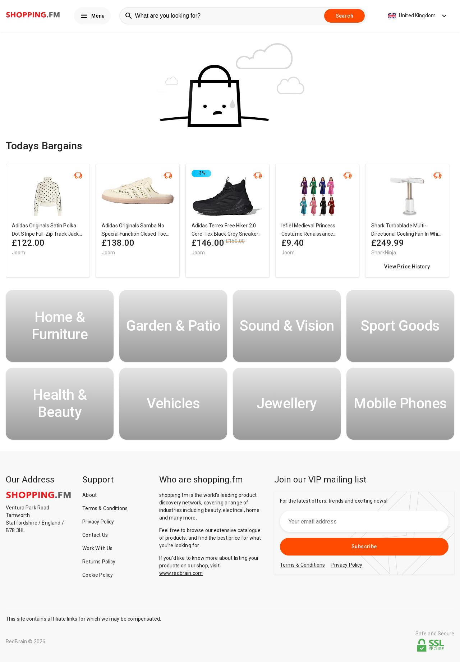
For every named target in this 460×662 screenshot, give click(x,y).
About (89, 497)
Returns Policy (98, 563)
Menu (92, 16)
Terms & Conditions (105, 510)
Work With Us (97, 550)
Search (344, 16)
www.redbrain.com (181, 575)
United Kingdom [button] (418, 16)
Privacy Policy (98, 523)
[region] (230, 226)
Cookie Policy (97, 577)
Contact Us (95, 537)
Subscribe (364, 548)
